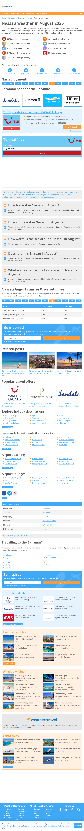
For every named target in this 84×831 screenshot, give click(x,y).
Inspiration (30, 14)
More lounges (8, 490)
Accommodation (52, 561)
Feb (11, 83)
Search (44, 14)
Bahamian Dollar (49, 524)
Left (44, 532)
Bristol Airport (11, 467)
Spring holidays (38, 419)
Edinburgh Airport (39, 467)
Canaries (48, 812)
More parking (7, 471)
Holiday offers (10, 440)
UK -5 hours (47, 516)
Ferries (8, 571)
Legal (8, 819)
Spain (47, 816)
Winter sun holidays (40, 426)
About (8, 812)
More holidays (8, 430)
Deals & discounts (74, 73)
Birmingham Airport (40, 464)
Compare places (65, 424)
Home (4, 18)
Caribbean (12, 18)
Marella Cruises (38, 448)
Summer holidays (39, 421)
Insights (38, 14)
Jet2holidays (37, 443)
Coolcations (64, 421)
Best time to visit (10, 73)
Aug (51, 83)
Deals (22, 14)
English (45, 520)
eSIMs (7, 568)
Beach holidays (11, 419)
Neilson (35, 445)
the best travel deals (22, 728)
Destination (7, 149)
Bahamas (21, 18)
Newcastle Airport (66, 467)
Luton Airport (37, 462)
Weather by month (25, 73)
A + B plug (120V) (49, 528)
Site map (9, 821)
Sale (11, 132)
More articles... (9, 667)
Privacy (8, 816)
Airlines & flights (11, 445)
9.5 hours (46, 512)
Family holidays (11, 424)
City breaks (9, 421)
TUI (33, 440)
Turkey (47, 819)
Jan (5, 83)
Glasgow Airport (66, 464)
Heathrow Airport (39, 486)
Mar (18, 83)
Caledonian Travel (66, 445)
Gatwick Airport (65, 462)
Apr (25, 83)
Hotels (48, 558)
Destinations (14, 14)
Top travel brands (12, 443)
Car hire (8, 566)
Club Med (63, 448)
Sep (58, 83)
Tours (48, 568)
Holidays (8, 558)
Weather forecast (42, 73)
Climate (36, 821)
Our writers (22, 814)
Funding (21, 819)
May (31, 83)
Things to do (51, 566)
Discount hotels (11, 448)
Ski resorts (63, 426)
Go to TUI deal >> (72, 130)
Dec (78, 83)
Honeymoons (64, 419)
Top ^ (4, 501)
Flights (8, 561)
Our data (21, 812)
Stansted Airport (12, 464)
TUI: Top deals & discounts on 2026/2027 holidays (32, 115)
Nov (72, 83)
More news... (8, 770)
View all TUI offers (75, 134)
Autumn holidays (39, 424)
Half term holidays (12, 426)
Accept (78, 826)
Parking (36, 819)
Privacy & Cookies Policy (53, 826)
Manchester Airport (13, 462)
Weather (5, 14)
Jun (38, 83)
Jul (45, 83)
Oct (65, 83)
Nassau (29, 18)
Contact (9, 814)
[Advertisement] (48, 6)
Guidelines (21, 816)
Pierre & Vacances (66, 443)
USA (46, 821)
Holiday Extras (65, 440)
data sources (49, 200)
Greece (47, 814)
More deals (6, 452)
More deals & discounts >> (13, 627)
